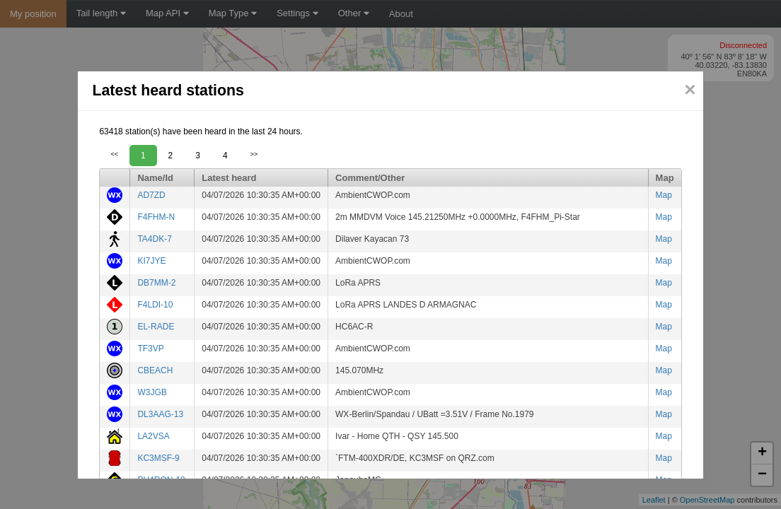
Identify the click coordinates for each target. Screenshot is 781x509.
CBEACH (155, 370)
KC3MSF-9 (158, 458)
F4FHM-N (156, 217)
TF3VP (150, 348)
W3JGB (151, 392)
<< (114, 154)
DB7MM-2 (156, 283)
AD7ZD (151, 195)
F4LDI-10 (155, 305)
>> (254, 154)
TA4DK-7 (154, 239)
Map (664, 195)
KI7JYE (151, 261)
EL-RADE (155, 327)
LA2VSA (153, 436)
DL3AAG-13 (160, 414)
